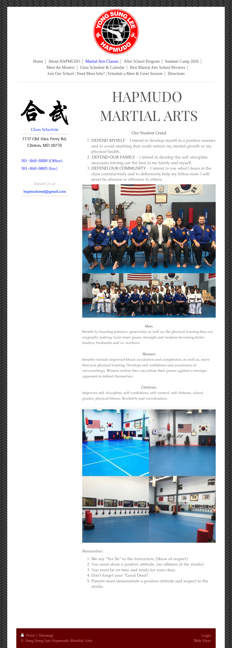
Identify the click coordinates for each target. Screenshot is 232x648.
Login (206, 635)
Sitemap (46, 635)
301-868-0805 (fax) (39, 168)
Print (28, 635)
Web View (202, 640)
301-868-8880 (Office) (41, 160)
